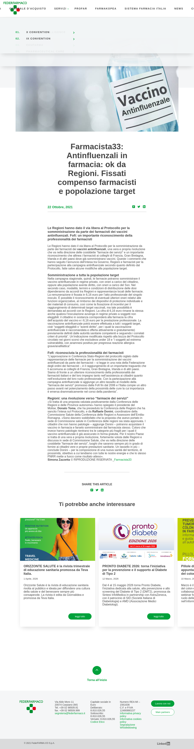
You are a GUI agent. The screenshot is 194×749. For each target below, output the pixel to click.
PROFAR (81, 8)
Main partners (163, 712)
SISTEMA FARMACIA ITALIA (145, 8)
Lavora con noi (162, 703)
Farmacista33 (123, 459)
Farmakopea (106, 8)
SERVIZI (60, 8)
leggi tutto (80, 616)
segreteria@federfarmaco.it (70, 713)
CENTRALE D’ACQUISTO (27, 8)
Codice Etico (97, 721)
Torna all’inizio (97, 674)
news (178, 8)
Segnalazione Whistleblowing (128, 726)
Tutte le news (30, 30)
